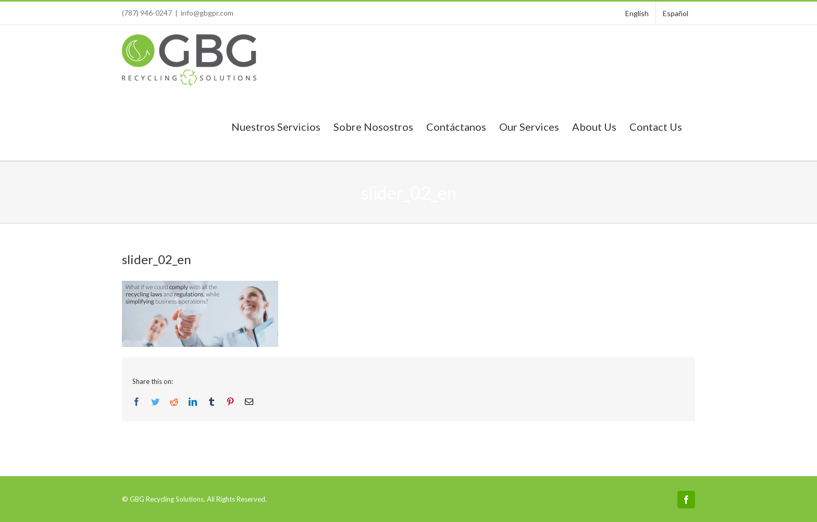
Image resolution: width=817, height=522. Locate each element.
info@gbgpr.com (207, 12)
